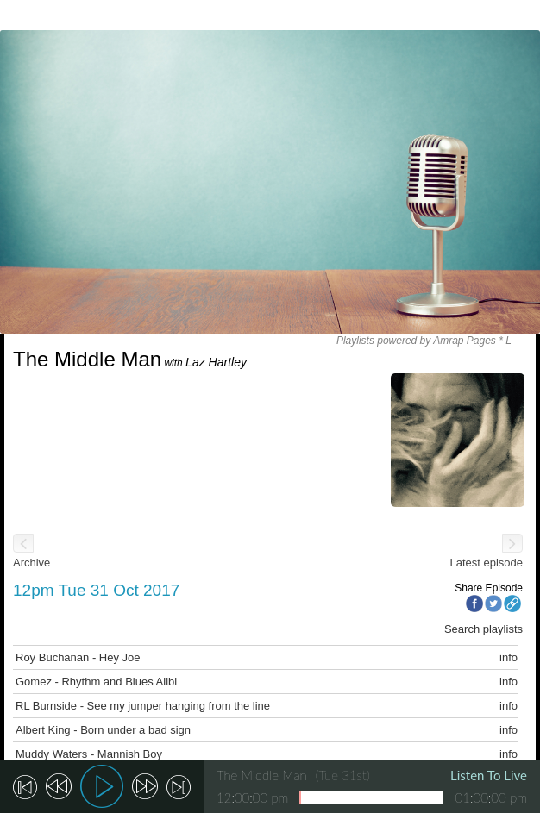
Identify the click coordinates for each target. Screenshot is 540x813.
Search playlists (483, 628)
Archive (31, 562)
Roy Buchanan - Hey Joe (78, 657)
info (508, 657)
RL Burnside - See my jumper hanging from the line (143, 705)
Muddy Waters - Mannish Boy (89, 753)
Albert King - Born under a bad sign (103, 729)
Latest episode (486, 562)
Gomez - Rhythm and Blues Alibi (96, 681)
